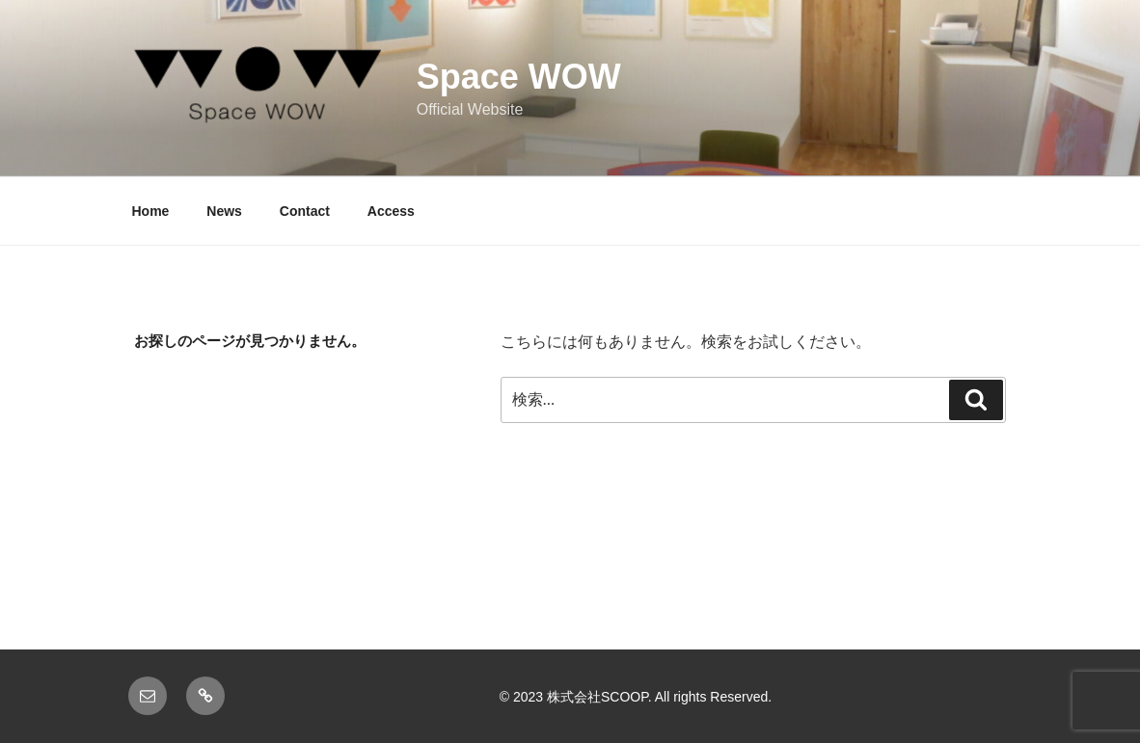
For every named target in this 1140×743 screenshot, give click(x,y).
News (224, 211)
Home (151, 211)
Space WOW (519, 76)
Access (391, 211)
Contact (305, 211)
